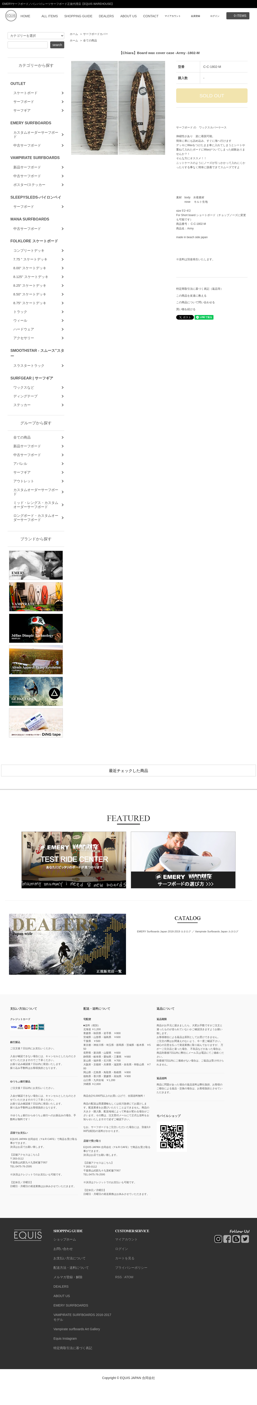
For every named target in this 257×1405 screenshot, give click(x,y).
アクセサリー (23, 353)
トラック (20, 325)
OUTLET (17, 83)
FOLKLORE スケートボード (34, 249)
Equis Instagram (65, 1357)
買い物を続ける (186, 309)
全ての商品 (90, 40)
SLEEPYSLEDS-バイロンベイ (35, 204)
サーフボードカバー (95, 34)
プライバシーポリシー (131, 1286)
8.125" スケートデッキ (30, 287)
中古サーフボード (27, 149)
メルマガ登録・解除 (67, 1295)
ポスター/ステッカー (29, 191)
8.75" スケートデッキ (30, 315)
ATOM (128, 1295)
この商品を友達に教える (191, 295)
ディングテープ (25, 413)
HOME (25, 16)
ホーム (74, 34)
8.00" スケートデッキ (30, 277)
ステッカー (22, 423)
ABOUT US (128, 16)
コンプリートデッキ (28, 258)
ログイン (214, 16)
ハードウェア (23, 343)
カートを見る (124, 1276)
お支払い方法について (69, 1276)
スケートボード (25, 93)
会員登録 (195, 16)
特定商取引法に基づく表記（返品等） (199, 288)
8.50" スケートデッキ (30, 306)
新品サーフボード (27, 172)
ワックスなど (23, 404)
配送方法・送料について (71, 1286)
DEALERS (106, 16)
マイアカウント (173, 16)
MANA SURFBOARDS (29, 226)
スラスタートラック (28, 381)
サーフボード (23, 102)
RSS (118, 1295)
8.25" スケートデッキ (30, 296)
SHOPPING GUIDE (78, 16)
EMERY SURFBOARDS (30, 125)
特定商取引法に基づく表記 (72, 1366)
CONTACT (151, 16)
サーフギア (22, 112)
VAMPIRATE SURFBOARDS (35, 162)
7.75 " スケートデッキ (30, 268)
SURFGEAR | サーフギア (31, 394)
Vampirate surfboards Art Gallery (76, 1347)
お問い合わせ (63, 1267)
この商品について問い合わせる (195, 302)
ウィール (20, 334)
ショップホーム (64, 1258)
